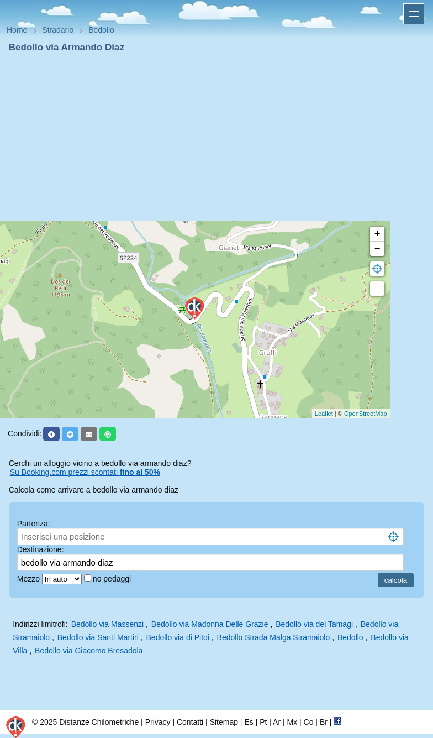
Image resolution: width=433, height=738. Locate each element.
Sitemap (224, 722)
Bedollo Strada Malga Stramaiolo (273, 637)
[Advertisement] (216, 137)
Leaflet (324, 413)
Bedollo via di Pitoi (177, 637)
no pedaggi (113, 578)
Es (248, 722)
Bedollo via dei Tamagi (314, 624)
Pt (263, 722)
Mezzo (29, 578)
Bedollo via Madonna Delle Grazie (209, 624)
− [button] (377, 248)
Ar (277, 722)
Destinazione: (40, 549)
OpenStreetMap (365, 413)
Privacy (158, 722)
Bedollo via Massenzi (107, 624)
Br (324, 722)
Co (309, 722)
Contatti (190, 722)
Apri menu (413, 13)
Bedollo (350, 637)
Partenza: (33, 523)
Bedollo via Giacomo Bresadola (88, 650)
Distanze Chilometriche (99, 722)
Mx (292, 722)
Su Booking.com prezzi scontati (85, 472)
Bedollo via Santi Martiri (98, 637)
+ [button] (377, 233)
